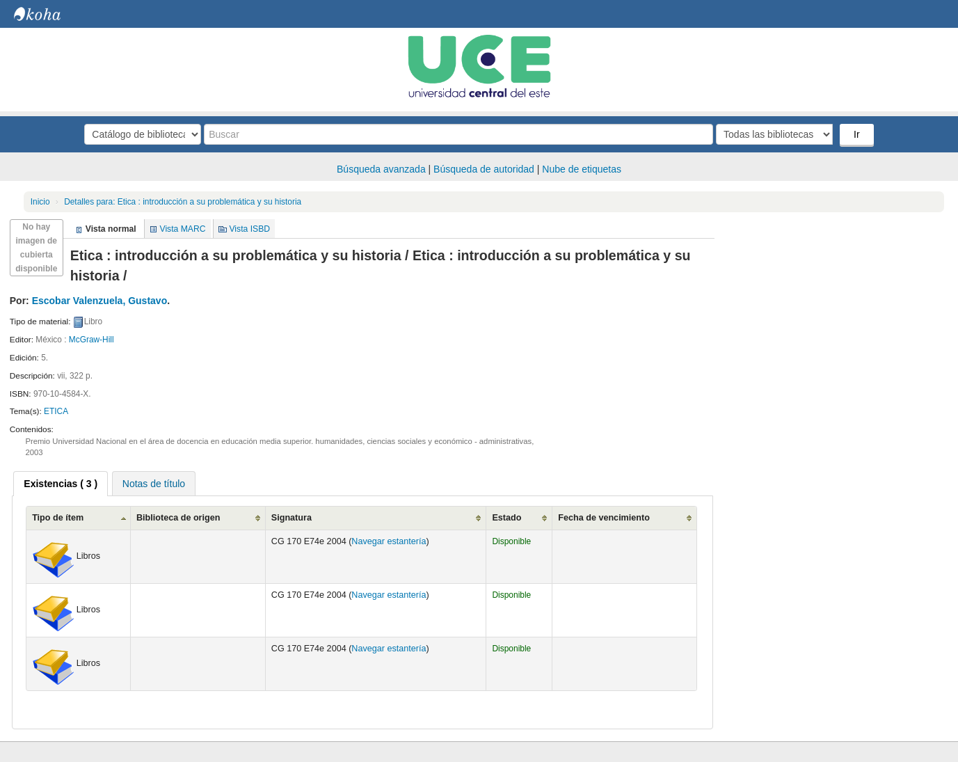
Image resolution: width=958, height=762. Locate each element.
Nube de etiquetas (581, 169)
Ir (857, 134)
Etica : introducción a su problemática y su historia (182, 202)
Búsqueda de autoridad (483, 169)
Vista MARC (183, 229)
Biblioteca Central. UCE (48, 14)
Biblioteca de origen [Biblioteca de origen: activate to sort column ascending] (178, 518)
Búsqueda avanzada (381, 169)
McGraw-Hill (91, 339)
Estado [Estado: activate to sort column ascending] (506, 518)
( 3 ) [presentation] (60, 483)
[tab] (60, 483)
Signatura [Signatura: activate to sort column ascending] (291, 518)
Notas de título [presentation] (153, 483)
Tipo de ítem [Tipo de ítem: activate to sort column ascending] (57, 518)
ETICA (56, 411)
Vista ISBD (249, 229)
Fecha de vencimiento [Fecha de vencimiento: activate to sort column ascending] (604, 518)
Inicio (40, 202)
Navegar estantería (388, 541)
